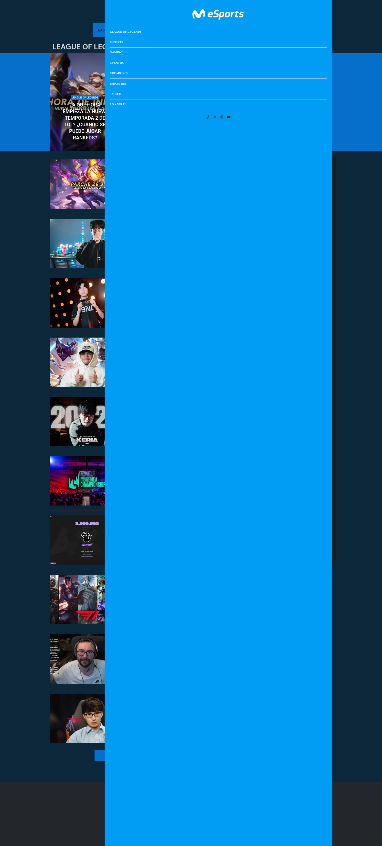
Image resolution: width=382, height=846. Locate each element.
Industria (234, 30)
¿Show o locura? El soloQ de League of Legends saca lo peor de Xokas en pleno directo (180, 650)
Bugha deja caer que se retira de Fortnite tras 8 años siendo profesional (304, 353)
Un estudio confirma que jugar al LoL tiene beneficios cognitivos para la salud (297, 121)
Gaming (164, 30)
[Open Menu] (328, 13)
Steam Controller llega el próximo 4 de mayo (303, 470)
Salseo (256, 30)
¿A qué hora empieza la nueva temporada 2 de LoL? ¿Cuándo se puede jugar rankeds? (85, 121)
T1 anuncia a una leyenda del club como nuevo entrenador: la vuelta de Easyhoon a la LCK (179, 708)
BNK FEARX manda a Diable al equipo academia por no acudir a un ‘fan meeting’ (181, 292)
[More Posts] (143, 755)
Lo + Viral (277, 30)
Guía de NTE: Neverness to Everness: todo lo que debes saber (304, 444)
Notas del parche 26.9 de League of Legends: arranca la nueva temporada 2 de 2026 (178, 173)
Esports (143, 30)
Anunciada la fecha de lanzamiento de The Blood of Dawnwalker (303, 414)
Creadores (209, 30)
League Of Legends (112, 30)
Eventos (185, 30)
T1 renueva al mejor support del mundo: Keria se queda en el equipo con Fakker (181, 420)
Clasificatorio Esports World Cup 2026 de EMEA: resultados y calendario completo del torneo (191, 131)
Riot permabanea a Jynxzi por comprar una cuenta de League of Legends (176, 354)
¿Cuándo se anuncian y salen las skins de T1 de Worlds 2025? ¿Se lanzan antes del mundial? (178, 597)
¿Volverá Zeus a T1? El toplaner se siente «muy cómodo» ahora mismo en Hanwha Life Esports (180, 233)
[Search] (320, 13)
